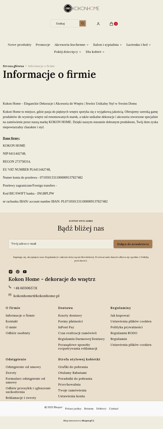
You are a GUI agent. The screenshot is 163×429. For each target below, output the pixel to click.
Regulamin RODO (123, 333)
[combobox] (63, 23)
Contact (113, 408)
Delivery (101, 408)
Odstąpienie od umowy (23, 367)
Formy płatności (70, 321)
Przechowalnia (69, 384)
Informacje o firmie (20, 315)
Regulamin (118, 339)
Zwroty (11, 373)
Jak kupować (120, 315)
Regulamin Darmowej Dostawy (81, 339)
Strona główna (13, 66)
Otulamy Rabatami (72, 373)
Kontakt (12, 321)
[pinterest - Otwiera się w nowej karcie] (18, 272)
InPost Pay (66, 327)
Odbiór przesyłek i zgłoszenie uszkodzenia (28, 390)
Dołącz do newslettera (133, 244)
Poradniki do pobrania (75, 379)
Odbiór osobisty (18, 333)
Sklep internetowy (77, 420)
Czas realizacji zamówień (77, 333)
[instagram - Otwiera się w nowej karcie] (10, 272)
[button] (82, 23)
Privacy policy (73, 408)
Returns (89, 408)
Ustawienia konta (71, 396)
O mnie (11, 327)
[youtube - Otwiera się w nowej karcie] (25, 272)
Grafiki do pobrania (73, 367)
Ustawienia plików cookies (131, 321)
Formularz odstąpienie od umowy (25, 380)
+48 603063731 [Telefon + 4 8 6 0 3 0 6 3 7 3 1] (25, 288)
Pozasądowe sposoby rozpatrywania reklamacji (77, 346)
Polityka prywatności (126, 327)
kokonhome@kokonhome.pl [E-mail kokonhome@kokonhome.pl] (36, 296)
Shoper (58, 407)
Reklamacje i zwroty (21, 398)
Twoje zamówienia (72, 390)
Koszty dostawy (70, 315)
